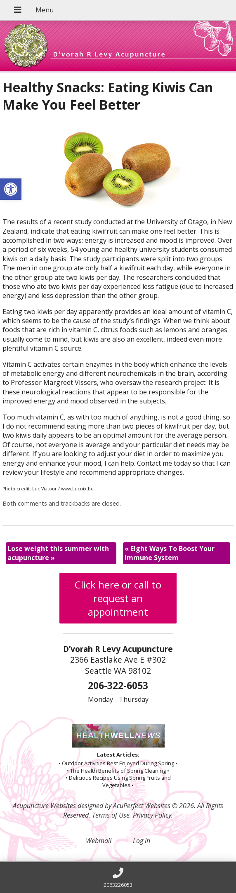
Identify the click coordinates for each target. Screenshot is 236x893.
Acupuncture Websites (44, 805)
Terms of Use (111, 815)
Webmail (98, 840)
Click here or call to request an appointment (118, 598)
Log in (141, 840)
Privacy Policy (152, 815)
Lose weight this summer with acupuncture (58, 553)
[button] (10, 189)
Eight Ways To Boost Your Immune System (170, 553)
